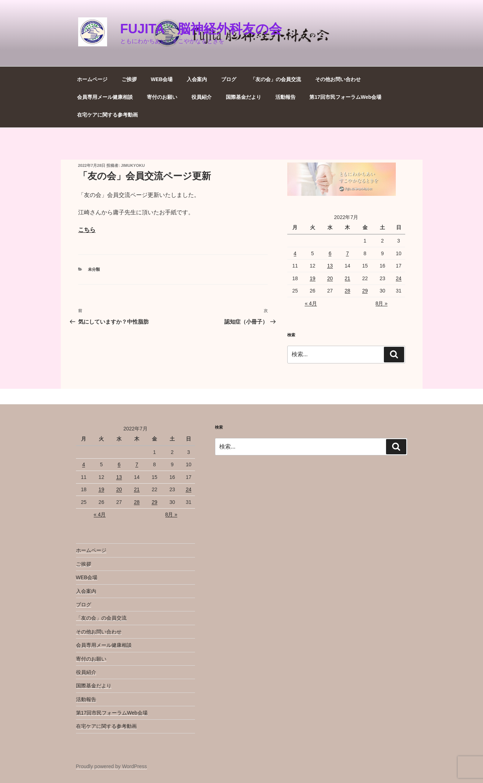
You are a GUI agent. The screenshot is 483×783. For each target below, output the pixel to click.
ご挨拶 (129, 79)
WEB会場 (162, 79)
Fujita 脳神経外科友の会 (201, 28)
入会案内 (197, 79)
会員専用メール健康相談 (105, 97)
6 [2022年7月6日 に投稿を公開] (330, 253)
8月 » (381, 303)
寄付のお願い (162, 97)
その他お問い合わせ (338, 79)
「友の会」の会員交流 (275, 79)
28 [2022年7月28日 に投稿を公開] (348, 291)
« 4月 (311, 303)
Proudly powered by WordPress (111, 766)
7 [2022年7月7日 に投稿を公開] (347, 253)
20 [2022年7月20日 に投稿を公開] (330, 278)
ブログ (228, 79)
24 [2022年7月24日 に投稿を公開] (399, 278)
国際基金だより (243, 97)
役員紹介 (201, 97)
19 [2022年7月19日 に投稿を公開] (312, 278)
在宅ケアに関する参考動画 (107, 115)
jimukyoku (133, 165)
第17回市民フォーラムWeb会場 (345, 97)
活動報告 (285, 97)
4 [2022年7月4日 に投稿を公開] (295, 253)
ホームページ (92, 79)
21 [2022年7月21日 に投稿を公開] (348, 278)
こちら (87, 230)
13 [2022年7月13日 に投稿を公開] (330, 266)
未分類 (94, 269)
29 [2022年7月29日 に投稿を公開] (365, 291)
